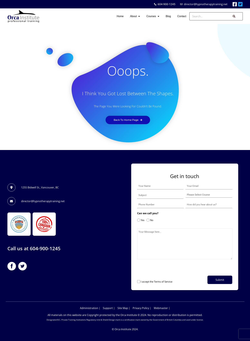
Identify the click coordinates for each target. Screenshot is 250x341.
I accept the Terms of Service (156, 281)
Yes (142, 220)
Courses (152, 16)
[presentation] (161, 270)
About (135, 16)
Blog (168, 16)
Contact (181, 16)
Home (120, 16)
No (151, 220)
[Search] (233, 16)
